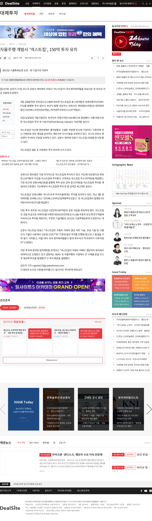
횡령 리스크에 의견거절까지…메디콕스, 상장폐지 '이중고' (142, 301)
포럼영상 (95, 3)
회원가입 (98, 322)
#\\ (4, 121)
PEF (42, 13)
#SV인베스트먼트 (8, 117)
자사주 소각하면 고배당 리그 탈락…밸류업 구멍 (142, 282)
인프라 (51, 13)
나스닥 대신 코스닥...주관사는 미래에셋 (131, 359)
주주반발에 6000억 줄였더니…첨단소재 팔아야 (122, 282)
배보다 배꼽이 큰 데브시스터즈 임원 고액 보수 (134, 77)
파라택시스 (131, 454)
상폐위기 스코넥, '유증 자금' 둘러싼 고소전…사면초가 (142, 298)
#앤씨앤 (6, 110)
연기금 (62, 13)
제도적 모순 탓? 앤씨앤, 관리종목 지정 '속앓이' (74, 161)
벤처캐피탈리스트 (121, 295)
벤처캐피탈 (29, 13)
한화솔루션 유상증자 (122, 279)
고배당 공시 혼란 (140, 279)
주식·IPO (21, 443)
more (9, 157)
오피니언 (84, 3)
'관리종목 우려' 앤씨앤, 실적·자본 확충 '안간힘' (19, 164)
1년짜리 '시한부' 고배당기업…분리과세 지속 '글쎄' (142, 285)
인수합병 (47, 3)
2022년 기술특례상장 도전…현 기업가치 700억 (25, 70)
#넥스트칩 (7, 113)
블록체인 (73, 3)
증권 (64, 3)
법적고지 (48, 490)
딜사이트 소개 (5, 490)
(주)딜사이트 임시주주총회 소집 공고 (27, 484)
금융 (56, 3)
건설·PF (62, 443)
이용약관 (35, 490)
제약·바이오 (34, 443)
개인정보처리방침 (64, 490)
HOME (2, 44)
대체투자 (36, 3)
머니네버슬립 (109, 3)
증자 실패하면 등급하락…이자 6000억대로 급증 (122, 285)
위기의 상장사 (139, 295)
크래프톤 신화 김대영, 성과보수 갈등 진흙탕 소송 (122, 298)
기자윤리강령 (21, 490)
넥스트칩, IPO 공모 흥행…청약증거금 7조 (72, 164)
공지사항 (5, 484)
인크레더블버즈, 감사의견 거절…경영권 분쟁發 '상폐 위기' (142, 304)
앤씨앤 (9, 307)
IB (54, 443)
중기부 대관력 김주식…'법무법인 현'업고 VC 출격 (122, 304)
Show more (53, 360)
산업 (27, 3)
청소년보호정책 (83, 490)
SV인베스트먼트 (34, 307)
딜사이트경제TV (128, 3)
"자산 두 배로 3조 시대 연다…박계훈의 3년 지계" (122, 301)
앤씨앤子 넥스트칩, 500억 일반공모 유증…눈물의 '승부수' (24, 161)
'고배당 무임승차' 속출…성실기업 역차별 (142, 288)
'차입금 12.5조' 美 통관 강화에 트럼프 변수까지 (122, 288)
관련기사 (3, 157)
